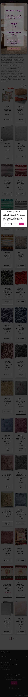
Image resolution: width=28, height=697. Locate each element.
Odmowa (15, 224)
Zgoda (21, 224)
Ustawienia (8, 224)
